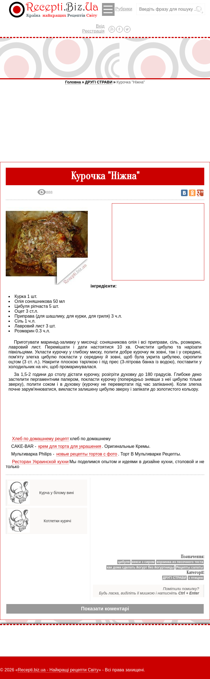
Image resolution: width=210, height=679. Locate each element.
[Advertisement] (105, 58)
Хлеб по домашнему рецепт (40, 438)
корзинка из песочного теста (180, 562)
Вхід (100, 26)
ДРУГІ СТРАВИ (98, 82)
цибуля (124, 562)
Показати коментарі (105, 608)
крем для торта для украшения (69, 446)
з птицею (195, 578)
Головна (73, 82)
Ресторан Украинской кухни (40, 461)
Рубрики (117, 9)
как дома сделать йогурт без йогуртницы (140, 567)
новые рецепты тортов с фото (86, 454)
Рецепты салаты (189, 567)
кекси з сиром (143, 562)
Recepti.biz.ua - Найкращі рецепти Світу (58, 670)
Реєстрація (93, 31)
